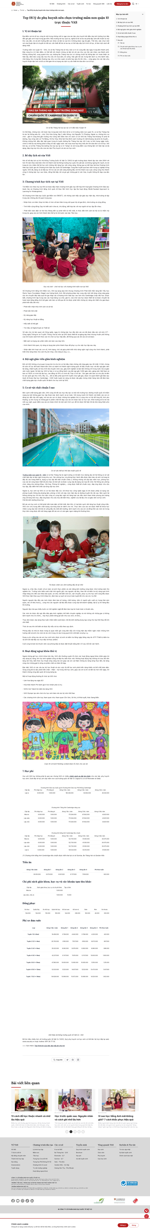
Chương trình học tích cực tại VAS (129, 26)
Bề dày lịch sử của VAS (125, 22)
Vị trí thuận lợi (122, 19)
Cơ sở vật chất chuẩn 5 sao (127, 33)
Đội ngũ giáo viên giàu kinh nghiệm (129, 29)
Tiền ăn (122, 43)
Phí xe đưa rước (125, 56)
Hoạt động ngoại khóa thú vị (127, 36)
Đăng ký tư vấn (122, 4)
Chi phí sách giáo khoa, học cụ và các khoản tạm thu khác (131, 47)
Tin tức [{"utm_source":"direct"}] (22, 10)
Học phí (120, 40)
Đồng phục (123, 52)
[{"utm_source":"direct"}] (17, 4)
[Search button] (133, 4)
